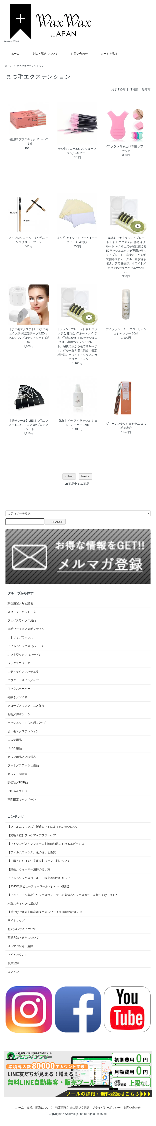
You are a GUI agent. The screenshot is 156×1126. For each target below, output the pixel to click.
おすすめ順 (118, 89)
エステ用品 (15, 739)
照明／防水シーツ (19, 714)
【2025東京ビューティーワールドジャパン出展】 (39, 886)
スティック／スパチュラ (23, 671)
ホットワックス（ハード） (25, 654)
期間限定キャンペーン (22, 799)
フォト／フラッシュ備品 (23, 765)
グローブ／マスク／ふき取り (26, 705)
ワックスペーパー (19, 688)
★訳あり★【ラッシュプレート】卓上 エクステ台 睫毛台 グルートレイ (126, 242)
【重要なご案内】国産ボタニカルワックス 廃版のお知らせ (45, 912)
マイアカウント (17, 954)
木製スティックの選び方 (23, 903)
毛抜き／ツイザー (19, 697)
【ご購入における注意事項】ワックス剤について (39, 860)
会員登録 (13, 963)
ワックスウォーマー (20, 663)
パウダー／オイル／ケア (23, 680)
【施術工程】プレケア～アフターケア (32, 835)
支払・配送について (42, 53)
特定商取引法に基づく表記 (72, 1107)
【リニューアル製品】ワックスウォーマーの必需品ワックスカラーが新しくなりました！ (64, 895)
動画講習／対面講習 (20, 603)
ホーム (12, 53)
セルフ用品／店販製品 (22, 756)
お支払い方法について (22, 929)
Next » (85, 476)
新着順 (146, 89)
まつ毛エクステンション (30, 66)
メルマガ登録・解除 (20, 946)
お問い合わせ (76, 53)
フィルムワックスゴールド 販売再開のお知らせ (39, 877)
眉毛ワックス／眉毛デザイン (26, 629)
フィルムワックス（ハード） (26, 646)
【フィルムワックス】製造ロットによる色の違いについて (44, 826)
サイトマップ (16, 920)
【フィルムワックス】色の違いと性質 (32, 852)
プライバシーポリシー (106, 1107)
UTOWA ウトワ (17, 791)
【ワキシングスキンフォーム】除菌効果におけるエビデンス (46, 843)
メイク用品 (15, 748)
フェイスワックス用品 (22, 620)
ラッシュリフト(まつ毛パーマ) (27, 722)
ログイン (13, 971)
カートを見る (106, 53)
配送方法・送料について (23, 937)
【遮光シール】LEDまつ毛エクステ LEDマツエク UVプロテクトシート (28, 425)
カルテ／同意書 (17, 774)
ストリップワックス (20, 637)
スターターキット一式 (22, 611)
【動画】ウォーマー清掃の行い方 (29, 869)
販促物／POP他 (18, 782)
